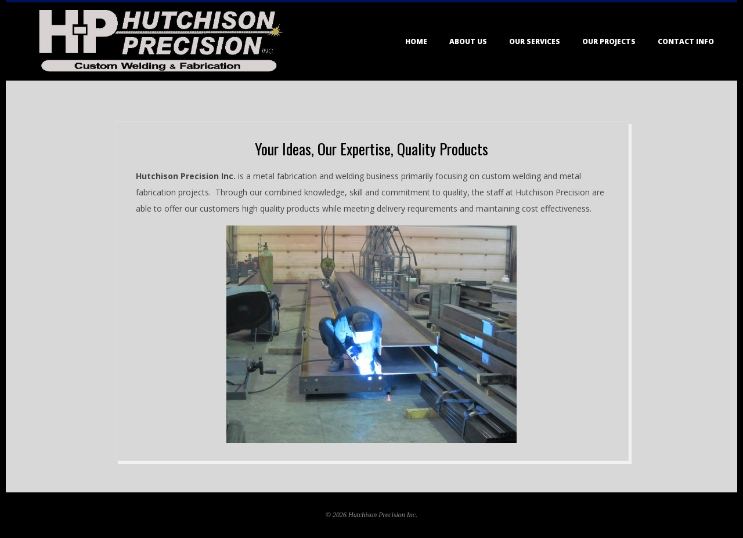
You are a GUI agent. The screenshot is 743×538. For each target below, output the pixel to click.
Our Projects (609, 41)
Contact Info (686, 41)
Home (416, 41)
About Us (468, 41)
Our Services (534, 41)
